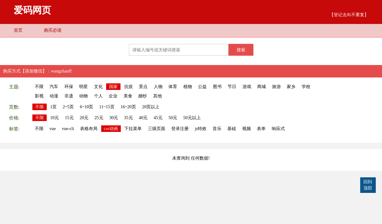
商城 (261, 86)
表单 (261, 128)
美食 (128, 96)
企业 (113, 96)
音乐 (217, 128)
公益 (202, 86)
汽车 (54, 86)
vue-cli (68, 128)
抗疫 (128, 86)
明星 (83, 86)
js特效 (200, 128)
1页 (53, 107)
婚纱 (142, 96)
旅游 (276, 86)
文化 (98, 86)
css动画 (111, 128)
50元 (172, 117)
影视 (39, 96)
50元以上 (192, 117)
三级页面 (156, 128)
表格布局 (88, 128)
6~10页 (86, 107)
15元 (69, 117)
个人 (98, 96)
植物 (187, 86)
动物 (83, 96)
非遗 (68, 96)
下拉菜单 (133, 128)
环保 (68, 86)
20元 (84, 117)
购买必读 (52, 30)
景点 (143, 86)
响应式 (278, 128)
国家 (113, 86)
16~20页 (128, 107)
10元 (54, 117)
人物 (158, 86)
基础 (231, 128)
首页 (18, 30)
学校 (306, 86)
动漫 (54, 96)
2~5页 (68, 107)
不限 (39, 86)
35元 (128, 117)
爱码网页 (32, 10)
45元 (158, 117)
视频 (246, 128)
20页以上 (150, 107)
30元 (113, 117)
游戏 (247, 86)
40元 (143, 117)
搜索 (241, 49)
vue (53, 128)
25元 (99, 117)
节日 (232, 86)
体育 (172, 86)
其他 (157, 96)
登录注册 (180, 128)
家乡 (291, 86)
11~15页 (107, 107)
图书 (217, 86)
